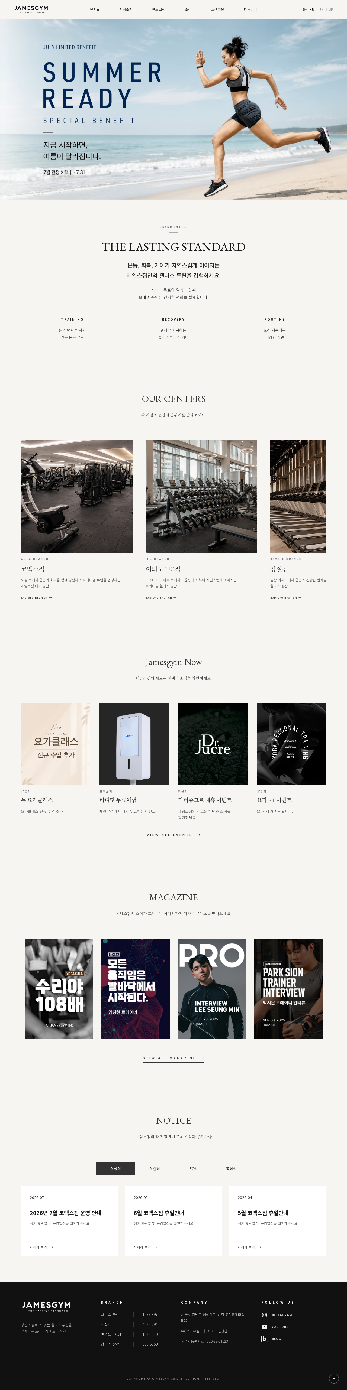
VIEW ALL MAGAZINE (173, 1058)
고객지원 (217, 9)
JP (331, 9)
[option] (173, 109)
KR (311, 9)
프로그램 (158, 9)
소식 (188, 9)
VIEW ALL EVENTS (173, 835)
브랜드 (95, 9)
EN (321, 9)
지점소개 (126, 9)
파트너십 (250, 9)
